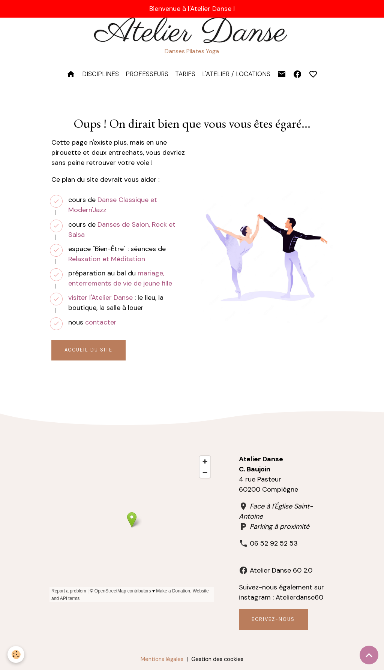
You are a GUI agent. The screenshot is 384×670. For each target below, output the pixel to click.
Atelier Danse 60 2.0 (281, 570)
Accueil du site (88, 350)
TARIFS (185, 74)
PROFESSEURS (147, 74)
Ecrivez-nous (273, 619)
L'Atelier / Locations (236, 74)
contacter (101, 322)
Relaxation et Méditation (106, 258)
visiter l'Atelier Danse (100, 297)
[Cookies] (16, 654)
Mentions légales (162, 659)
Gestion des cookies (217, 659)
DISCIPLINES (100, 74)
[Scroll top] (369, 655)
